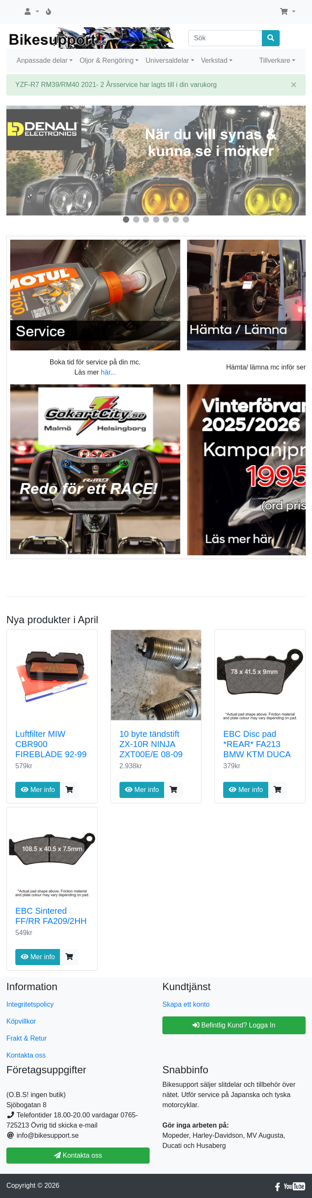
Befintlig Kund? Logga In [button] (234, 1025)
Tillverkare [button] (274, 60)
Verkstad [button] (214, 60)
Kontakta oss (26, 1055)
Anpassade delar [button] (42, 60)
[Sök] (225, 38)
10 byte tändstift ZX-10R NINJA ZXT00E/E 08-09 (151, 744)
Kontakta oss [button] (78, 1155)
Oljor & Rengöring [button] (106, 60)
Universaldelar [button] (167, 60)
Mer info (38, 789)
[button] (31, 11)
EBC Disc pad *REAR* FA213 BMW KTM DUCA (257, 744)
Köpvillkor (21, 1021)
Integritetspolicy (30, 1004)
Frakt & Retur (26, 1038)
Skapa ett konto (186, 1004)
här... (108, 372)
